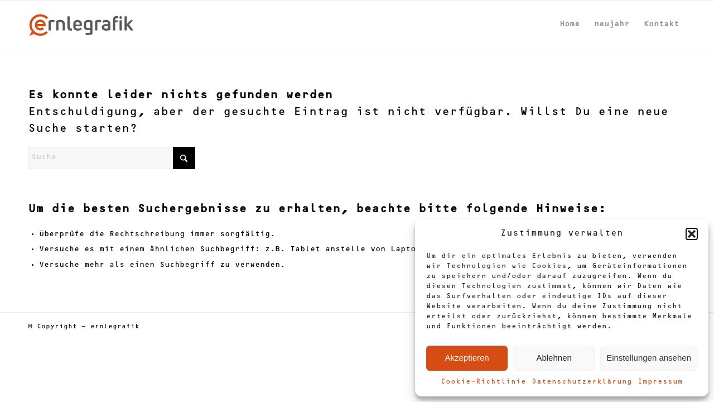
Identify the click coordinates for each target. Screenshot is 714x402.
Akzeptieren (467, 357)
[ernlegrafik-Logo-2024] (81, 25)
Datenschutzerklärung (582, 382)
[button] (691, 234)
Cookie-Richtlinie (483, 382)
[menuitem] (569, 25)
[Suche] (111, 158)
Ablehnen (553, 357)
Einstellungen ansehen (648, 357)
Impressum (660, 382)
